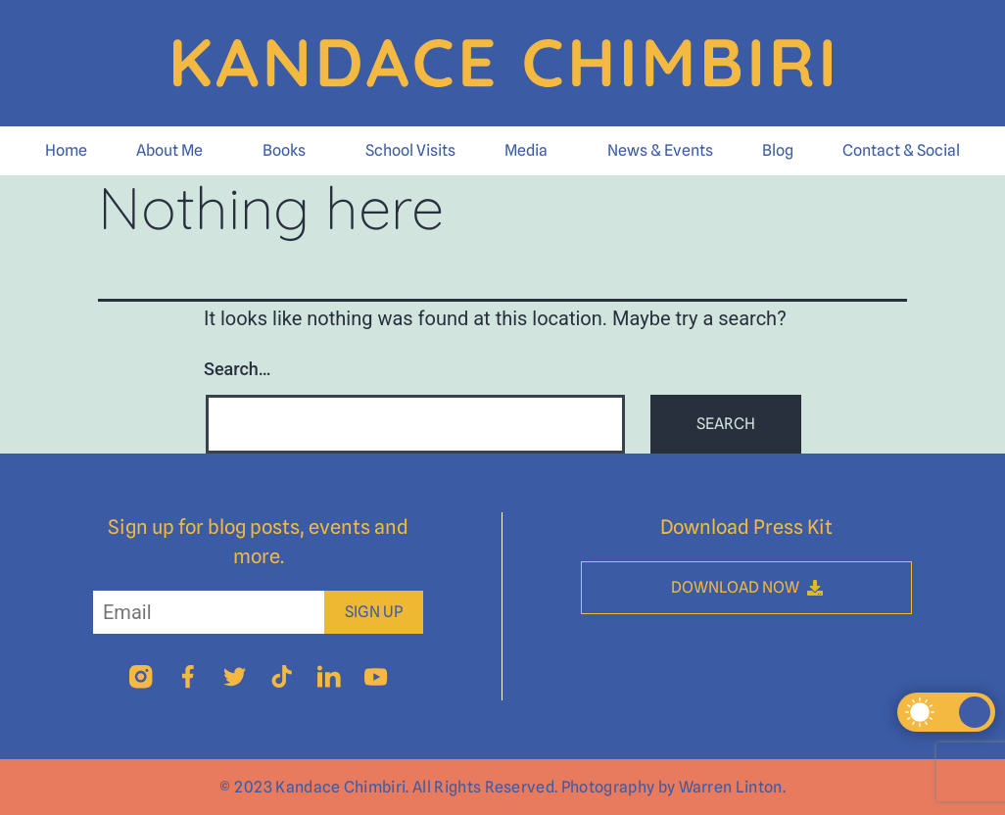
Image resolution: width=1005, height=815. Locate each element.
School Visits (410, 150)
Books (284, 150)
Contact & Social (901, 150)
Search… (237, 369)
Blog (777, 150)
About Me (169, 150)
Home (66, 150)
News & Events (660, 150)
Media (526, 150)
